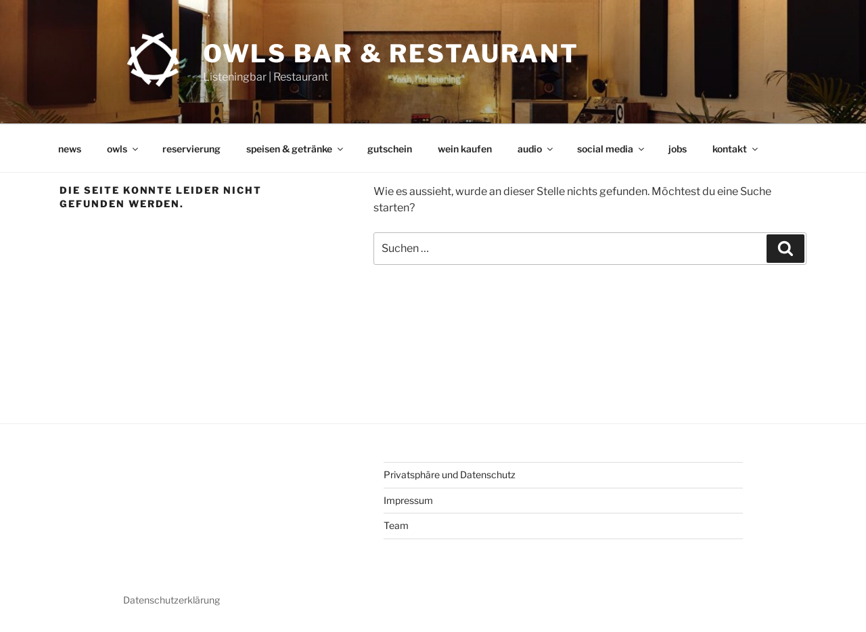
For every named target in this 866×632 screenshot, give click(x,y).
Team (396, 525)
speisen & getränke (295, 148)
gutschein (389, 148)
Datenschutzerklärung (171, 600)
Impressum (408, 500)
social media (611, 148)
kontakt (736, 148)
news (69, 148)
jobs (677, 148)
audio (536, 148)
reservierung (191, 148)
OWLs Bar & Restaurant (391, 53)
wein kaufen (465, 148)
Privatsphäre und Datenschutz (450, 474)
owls (123, 148)
